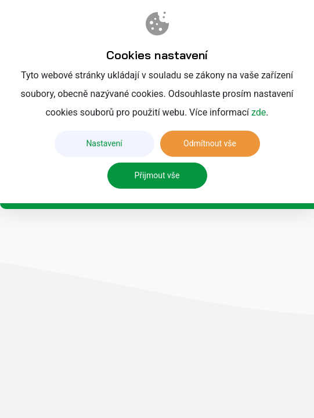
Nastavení (104, 143)
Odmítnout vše (209, 143)
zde (258, 112)
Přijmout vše (157, 175)
